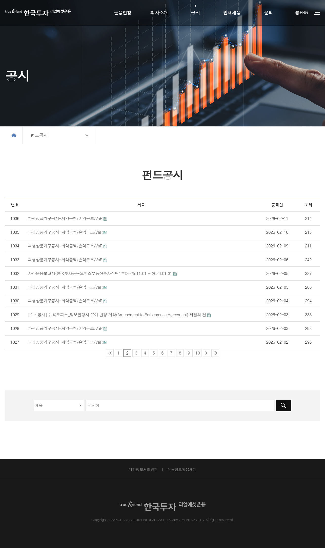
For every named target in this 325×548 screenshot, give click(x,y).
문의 (268, 12)
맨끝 (215, 353)
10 (197, 352)
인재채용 (231, 12)
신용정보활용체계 (181, 469)
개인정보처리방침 (143, 469)
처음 (110, 353)
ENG (301, 12)
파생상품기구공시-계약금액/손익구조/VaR (65, 218)
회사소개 (159, 12)
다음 (206, 353)
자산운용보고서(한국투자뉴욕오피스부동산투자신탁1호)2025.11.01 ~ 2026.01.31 (100, 273)
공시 (195, 12)
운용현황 (122, 12)
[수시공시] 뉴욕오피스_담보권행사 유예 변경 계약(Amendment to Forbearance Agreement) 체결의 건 (117, 315)
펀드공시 (39, 135)
